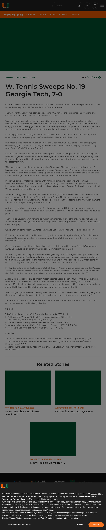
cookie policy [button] (52, 499)
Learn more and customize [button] (19, 525)
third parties (50, 502)
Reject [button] (80, 525)
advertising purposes (35, 507)
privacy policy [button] (96, 494)
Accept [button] (96, 525)
